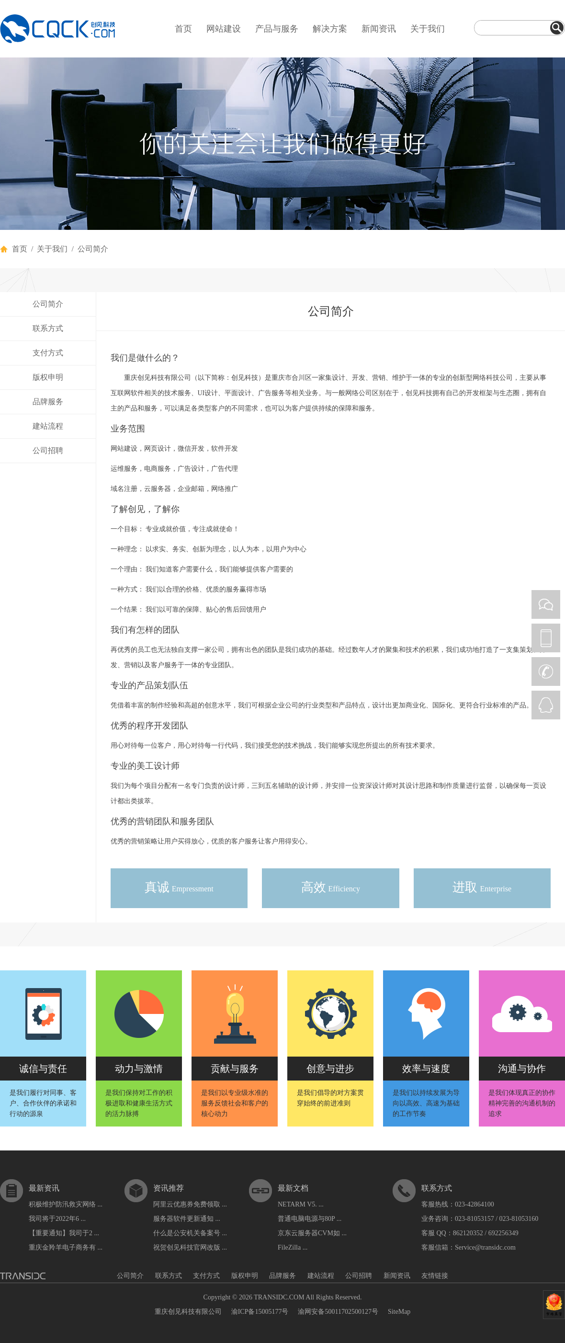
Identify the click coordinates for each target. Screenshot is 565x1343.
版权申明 (48, 377)
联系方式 (48, 328)
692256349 (503, 1233)
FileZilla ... (292, 1247)
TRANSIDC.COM (279, 1297)
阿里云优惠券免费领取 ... (190, 1204)
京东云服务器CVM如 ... (312, 1233)
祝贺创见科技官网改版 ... (190, 1247)
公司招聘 (48, 450)
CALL (545, 671)
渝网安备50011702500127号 (338, 1311)
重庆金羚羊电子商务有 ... (65, 1247)
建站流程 (48, 426)
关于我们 (427, 29)
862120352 (468, 1233)
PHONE (545, 638)
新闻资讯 (379, 29)
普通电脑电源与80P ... (309, 1218)
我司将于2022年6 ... (57, 1218)
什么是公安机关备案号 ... (190, 1233)
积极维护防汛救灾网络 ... (65, 1204)
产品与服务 (276, 29)
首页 (183, 29)
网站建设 (223, 29)
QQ (545, 705)
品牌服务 (48, 402)
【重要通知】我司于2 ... (64, 1233)
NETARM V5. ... (301, 1204)
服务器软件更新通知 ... (186, 1218)
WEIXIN (545, 604)
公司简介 (48, 304)
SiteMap (399, 1311)
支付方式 (48, 353)
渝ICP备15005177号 (260, 1311)
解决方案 (330, 29)
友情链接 (434, 1275)
